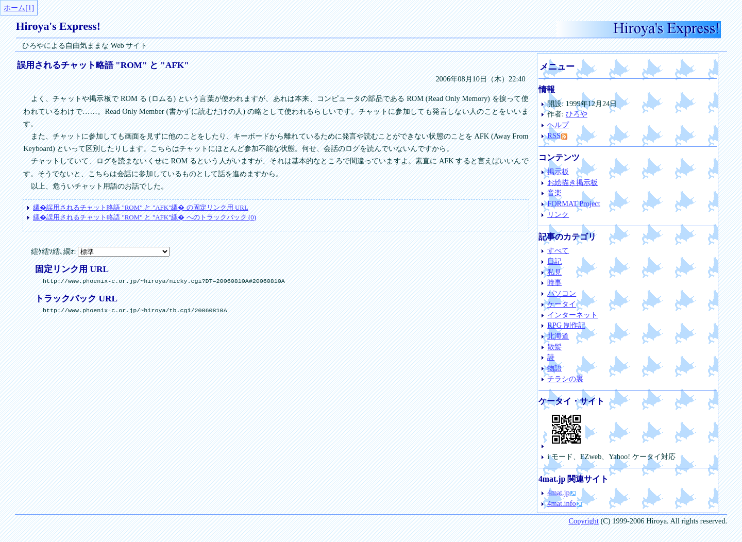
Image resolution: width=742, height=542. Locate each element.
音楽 (554, 193)
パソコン (561, 293)
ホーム (14, 8)
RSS (557, 135)
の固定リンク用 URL (140, 207)
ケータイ (561, 304)
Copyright (583, 521)
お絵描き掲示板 (572, 182)
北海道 (558, 336)
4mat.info (561, 503)
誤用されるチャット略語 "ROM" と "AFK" (103, 65)
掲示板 (558, 171)
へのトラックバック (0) (144, 217)
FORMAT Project (573, 203)
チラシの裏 (565, 379)
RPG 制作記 (566, 325)
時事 (554, 282)
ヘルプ (558, 125)
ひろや (576, 114)
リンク (558, 214)
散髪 (554, 347)
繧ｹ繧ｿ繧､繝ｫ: (100, 251)
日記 (554, 261)
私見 (554, 272)
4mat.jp (558, 492)
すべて (558, 250)
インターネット (572, 315)
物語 (554, 368)
